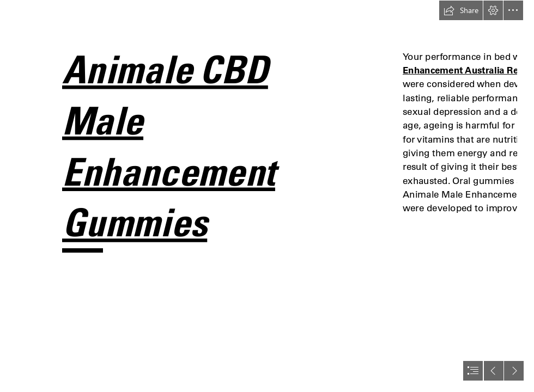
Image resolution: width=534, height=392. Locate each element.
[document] (267, 196)
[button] (461, 10)
